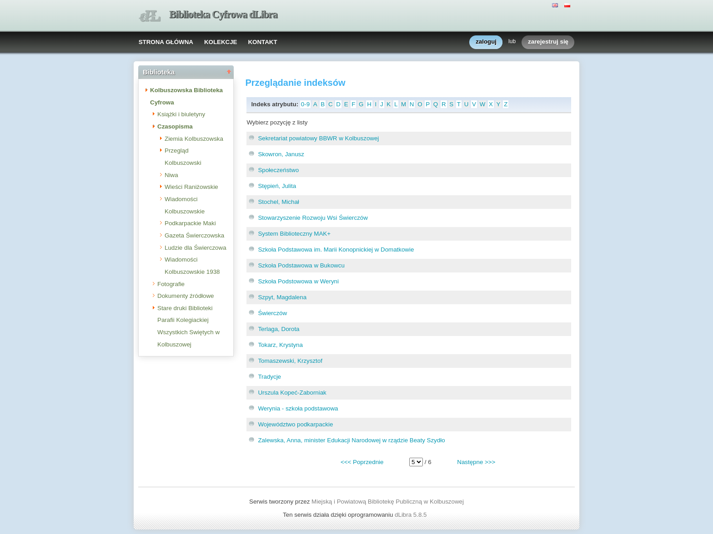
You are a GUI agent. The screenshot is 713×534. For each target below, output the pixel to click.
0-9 (305, 104)
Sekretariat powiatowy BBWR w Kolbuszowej (318, 138)
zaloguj (486, 42)
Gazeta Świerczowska (194, 235)
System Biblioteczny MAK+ (294, 233)
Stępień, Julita (277, 186)
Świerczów (272, 313)
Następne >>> (476, 462)
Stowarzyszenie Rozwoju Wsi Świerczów (312, 217)
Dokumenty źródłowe (185, 295)
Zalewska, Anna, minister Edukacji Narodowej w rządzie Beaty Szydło (351, 440)
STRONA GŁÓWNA (166, 42)
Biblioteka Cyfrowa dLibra (223, 14)
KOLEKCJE (220, 42)
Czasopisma (175, 126)
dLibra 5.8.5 (411, 514)
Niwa (171, 175)
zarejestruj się (548, 42)
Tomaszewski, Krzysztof (290, 360)
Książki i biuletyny (181, 114)
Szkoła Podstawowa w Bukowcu (301, 265)
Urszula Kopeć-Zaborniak (292, 392)
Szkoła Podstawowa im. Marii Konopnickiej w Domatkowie (336, 249)
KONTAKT (262, 42)
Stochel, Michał (278, 201)
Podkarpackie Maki (190, 223)
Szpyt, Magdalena (282, 297)
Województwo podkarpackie (295, 424)
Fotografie (171, 284)
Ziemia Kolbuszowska (194, 138)
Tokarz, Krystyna (280, 344)
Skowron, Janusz (281, 154)
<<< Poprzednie (362, 462)
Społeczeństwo (278, 170)
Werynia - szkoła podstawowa (298, 408)
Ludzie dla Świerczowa (195, 247)
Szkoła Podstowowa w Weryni (298, 281)
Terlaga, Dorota (278, 329)
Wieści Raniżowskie (191, 186)
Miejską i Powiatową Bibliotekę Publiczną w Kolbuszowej (387, 501)
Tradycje (269, 376)
